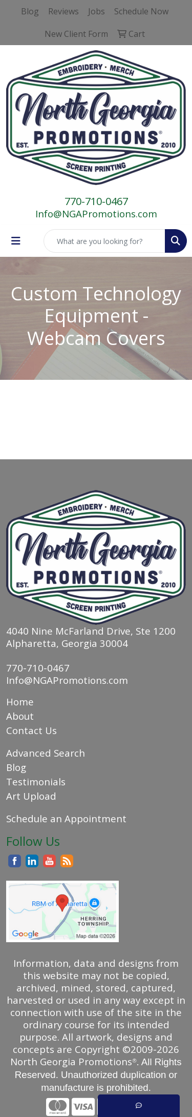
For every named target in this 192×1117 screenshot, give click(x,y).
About (20, 715)
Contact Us (31, 730)
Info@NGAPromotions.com (96, 213)
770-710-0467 (96, 201)
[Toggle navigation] (16, 241)
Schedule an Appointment (66, 818)
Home (20, 701)
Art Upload (31, 795)
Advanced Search (45, 752)
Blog (16, 767)
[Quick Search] (104, 241)
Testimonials (36, 781)
